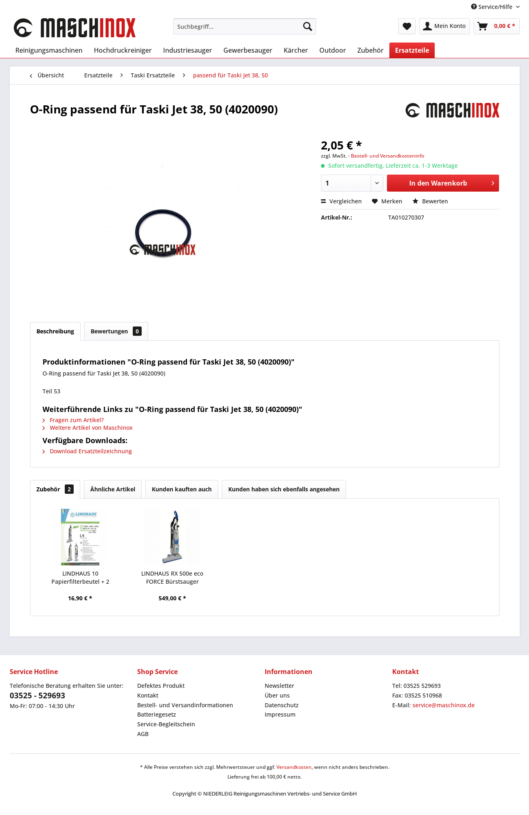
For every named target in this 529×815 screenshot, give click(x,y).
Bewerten (430, 201)
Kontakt (147, 695)
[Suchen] (307, 26)
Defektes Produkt (161, 685)
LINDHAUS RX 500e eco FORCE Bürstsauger (172, 577)
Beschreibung (55, 331)
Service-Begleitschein (166, 724)
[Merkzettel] (407, 26)
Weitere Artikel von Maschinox (87, 427)
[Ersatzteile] (412, 50)
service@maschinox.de (443, 705)
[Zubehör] (370, 50)
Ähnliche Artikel (112, 489)
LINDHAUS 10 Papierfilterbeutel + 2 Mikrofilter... (80, 578)
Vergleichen (341, 201)
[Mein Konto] (444, 26)
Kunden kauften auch (182, 489)
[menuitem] (244, 26)
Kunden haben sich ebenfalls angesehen (284, 489)
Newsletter (279, 685)
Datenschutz (282, 705)
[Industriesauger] (187, 50)
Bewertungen (116, 331)
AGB (143, 734)
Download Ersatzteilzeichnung (87, 451)
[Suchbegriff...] (244, 26)
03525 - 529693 (37, 695)
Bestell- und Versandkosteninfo (387, 155)
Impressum (280, 714)
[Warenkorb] (497, 26)
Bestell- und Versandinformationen (185, 705)
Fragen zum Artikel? (73, 420)
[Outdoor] (333, 50)
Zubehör (55, 489)
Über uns (277, 695)
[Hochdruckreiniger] (122, 50)
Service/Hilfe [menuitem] (492, 7)
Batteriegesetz (156, 714)
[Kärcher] (296, 50)
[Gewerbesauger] (248, 50)
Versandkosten (294, 767)
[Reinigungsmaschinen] (49, 50)
